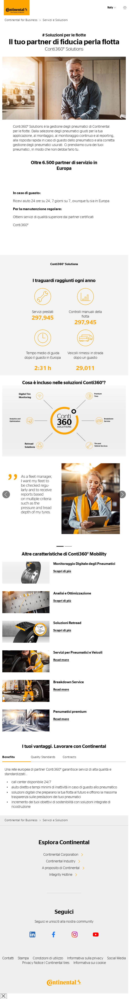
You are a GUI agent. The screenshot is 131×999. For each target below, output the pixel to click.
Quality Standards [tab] (43, 757)
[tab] (60, 546)
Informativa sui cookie (89, 963)
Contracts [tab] (69, 757)
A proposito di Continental (61, 868)
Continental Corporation (60, 854)
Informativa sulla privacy (85, 958)
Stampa (23, 958)
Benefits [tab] (8, 757)
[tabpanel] (64, 788)
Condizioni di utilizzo (48, 958)
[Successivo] (122, 494)
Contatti (8, 958)
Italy (110, 7)
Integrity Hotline (60, 874)
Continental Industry (60, 861)
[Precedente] (6, 494)
